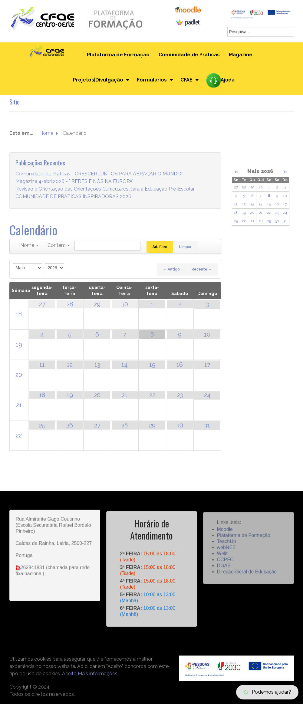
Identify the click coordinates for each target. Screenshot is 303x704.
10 (207, 334)
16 (179, 364)
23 (180, 395)
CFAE (186, 80)
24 (207, 395)
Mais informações (97, 673)
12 (70, 364)
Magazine (240, 55)
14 (124, 364)
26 (69, 425)
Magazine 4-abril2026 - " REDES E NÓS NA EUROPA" (74, 181)
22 (152, 395)
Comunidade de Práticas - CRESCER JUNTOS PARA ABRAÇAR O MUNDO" (99, 174)
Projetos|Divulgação (98, 80)
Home (46, 133)
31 (207, 425)
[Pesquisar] (107, 246)
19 (19, 344)
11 (42, 364)
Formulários (152, 80)
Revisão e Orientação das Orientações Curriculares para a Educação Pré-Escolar (105, 189)
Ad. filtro (160, 247)
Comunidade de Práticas (189, 55)
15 (152, 364)
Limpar (185, 247)
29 (97, 304)
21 (19, 405)
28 (70, 304)
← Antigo (171, 269)
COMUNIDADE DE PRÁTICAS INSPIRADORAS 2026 (73, 197)
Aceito (69, 673)
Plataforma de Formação (118, 55)
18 (19, 314)
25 (42, 425)
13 (97, 364)
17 (207, 364)
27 (42, 304)
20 (18, 374)
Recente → (202, 269)
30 (124, 304)
